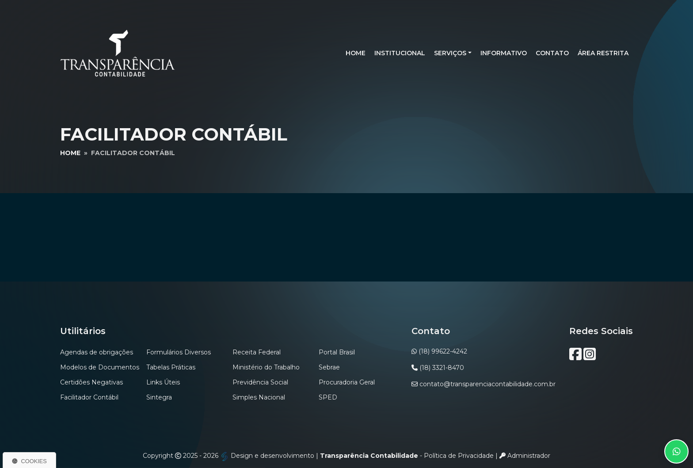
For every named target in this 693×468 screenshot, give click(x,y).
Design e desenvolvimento (268, 456)
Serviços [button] (450, 53)
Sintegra (159, 397)
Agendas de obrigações (96, 352)
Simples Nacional (258, 397)
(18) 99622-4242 (443, 351)
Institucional (399, 53)
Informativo (503, 53)
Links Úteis (163, 382)
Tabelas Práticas (170, 367)
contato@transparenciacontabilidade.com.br (487, 384)
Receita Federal (256, 352)
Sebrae (329, 367)
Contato (552, 53)
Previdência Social (260, 382)
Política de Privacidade (459, 456)
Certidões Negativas (91, 382)
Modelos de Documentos (99, 367)
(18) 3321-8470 (441, 368)
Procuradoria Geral (347, 382)
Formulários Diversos (178, 352)
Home (356, 53)
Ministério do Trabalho (266, 367)
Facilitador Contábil (89, 397)
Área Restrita (603, 53)
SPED (328, 397)
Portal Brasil (337, 352)
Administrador (524, 456)
